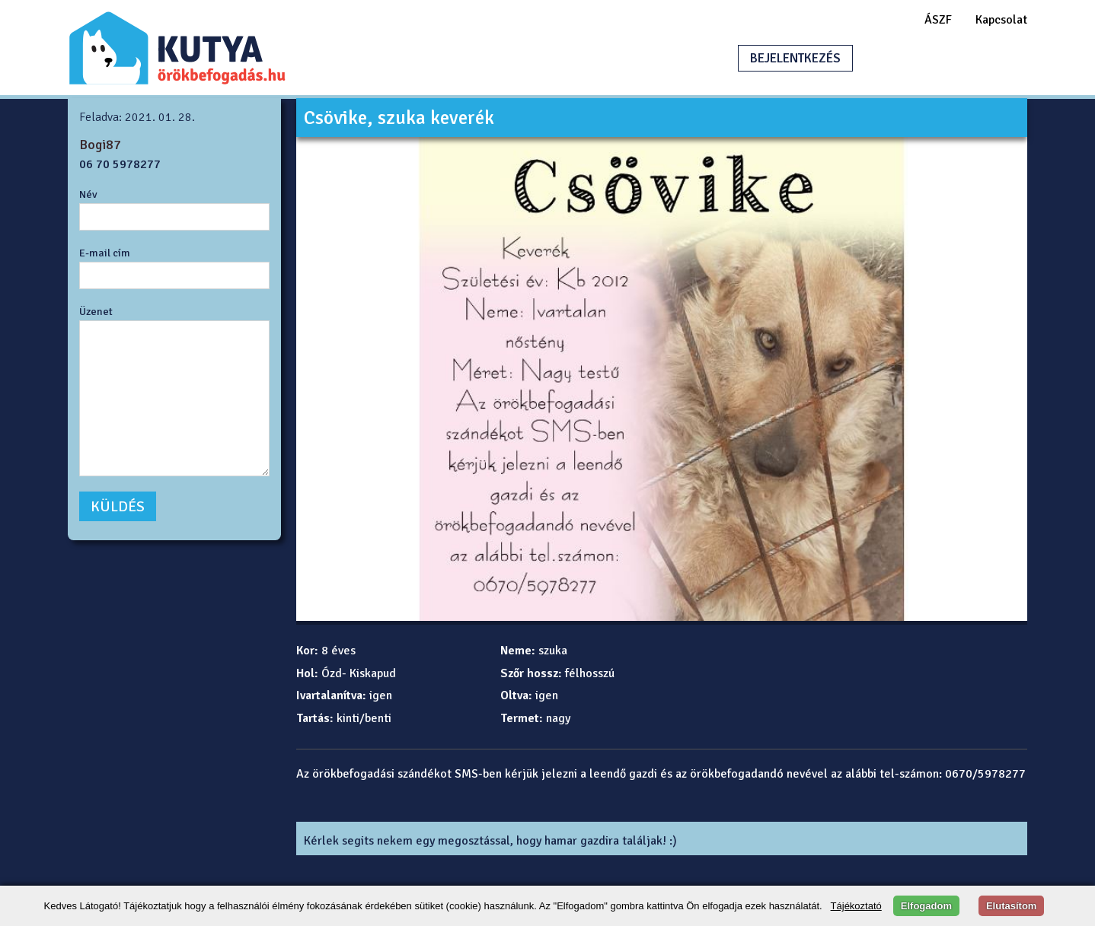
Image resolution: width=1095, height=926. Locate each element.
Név (88, 194)
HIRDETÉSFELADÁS (939, 58)
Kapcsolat (1001, 19)
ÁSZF (938, 19)
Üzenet (96, 311)
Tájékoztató (856, 906)
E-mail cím (104, 252)
